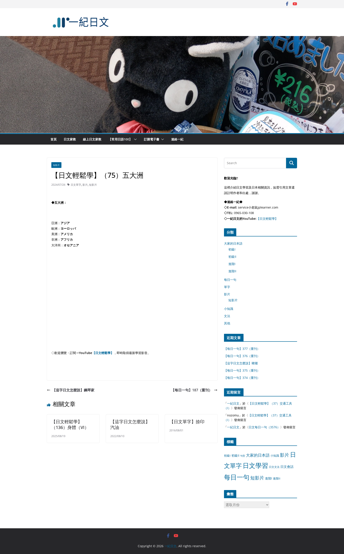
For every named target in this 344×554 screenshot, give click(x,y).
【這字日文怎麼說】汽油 (130, 424)
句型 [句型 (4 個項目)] (242, 455)
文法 (227, 316)
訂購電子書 (151, 139)
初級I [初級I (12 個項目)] (227, 456)
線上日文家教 (92, 139)
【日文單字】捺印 (186, 422)
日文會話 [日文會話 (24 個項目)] (287, 466)
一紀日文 (233, 403)
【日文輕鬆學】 (103, 353)
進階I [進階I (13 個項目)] (268, 478)
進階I (231, 264)
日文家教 (70, 139)
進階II (232, 271)
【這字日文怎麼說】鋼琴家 (70, 390)
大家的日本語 (233, 243)
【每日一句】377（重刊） (242, 349)
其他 (227, 323)
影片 (85, 185)
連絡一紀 (177, 139)
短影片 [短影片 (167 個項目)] (257, 478)
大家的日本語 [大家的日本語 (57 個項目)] (258, 455)
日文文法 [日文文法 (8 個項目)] (274, 467)
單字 (227, 287)
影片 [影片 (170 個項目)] (284, 455)
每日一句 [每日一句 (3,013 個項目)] (236, 477)
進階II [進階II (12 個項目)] (276, 478)
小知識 (228, 309)
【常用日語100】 (120, 139)
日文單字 (76, 185)
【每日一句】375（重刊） (242, 370)
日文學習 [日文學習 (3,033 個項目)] (255, 465)
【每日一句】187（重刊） (194, 390)
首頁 (53, 139)
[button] (134, 139)
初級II (232, 256)
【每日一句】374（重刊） (242, 378)
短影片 (56, 165)
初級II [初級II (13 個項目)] (235, 455)
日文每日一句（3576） (264, 427)
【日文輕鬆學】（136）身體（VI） (70, 424)
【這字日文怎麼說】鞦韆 (241, 363)
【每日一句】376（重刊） (242, 356)
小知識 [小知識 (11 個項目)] (275, 456)
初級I (231, 249)
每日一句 (230, 280)
